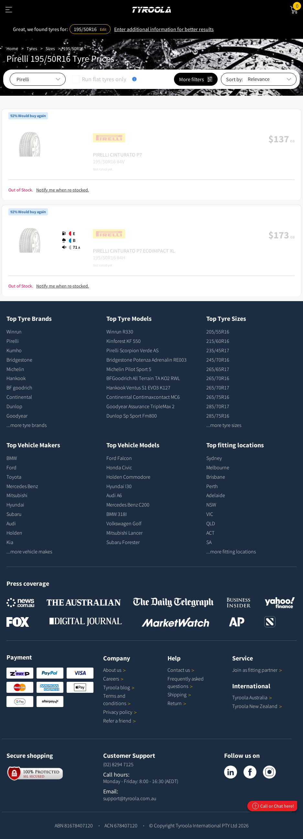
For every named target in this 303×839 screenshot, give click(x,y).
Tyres (32, 48)
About (114, 670)
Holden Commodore (128, 477)
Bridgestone (19, 359)
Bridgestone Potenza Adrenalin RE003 (146, 359)
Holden (14, 532)
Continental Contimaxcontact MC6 (143, 397)
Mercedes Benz (22, 486)
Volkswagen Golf (123, 523)
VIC (209, 514)
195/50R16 (73, 48)
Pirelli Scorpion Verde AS (132, 350)
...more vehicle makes (29, 551)
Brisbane (215, 477)
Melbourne (217, 467)
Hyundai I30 (119, 486)
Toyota (13, 477)
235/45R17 (217, 350)
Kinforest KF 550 (123, 341)
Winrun (14, 331)
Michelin (15, 369)
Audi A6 (114, 495)
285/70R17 (217, 406)
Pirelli (12, 341)
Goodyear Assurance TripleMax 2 (140, 406)
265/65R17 (217, 369)
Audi (11, 523)
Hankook (16, 378)
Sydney (214, 458)
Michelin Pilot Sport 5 (128, 369)
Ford (11, 467)
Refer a (119, 720)
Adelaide (215, 495)
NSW (211, 504)
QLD (210, 523)
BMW (11, 458)
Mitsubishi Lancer (124, 532)
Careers (111, 678)
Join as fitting (257, 670)
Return (175, 703)
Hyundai (15, 504)
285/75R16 (217, 415)
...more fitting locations (231, 551)
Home (12, 48)
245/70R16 (217, 359)
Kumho (14, 350)
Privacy (120, 712)
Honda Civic (119, 467)
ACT (210, 532)
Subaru (13, 514)
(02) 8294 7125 (118, 764)
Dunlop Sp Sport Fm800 (131, 415)
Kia (9, 542)
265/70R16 (217, 378)
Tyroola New (257, 706)
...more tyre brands (26, 425)
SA (208, 542)
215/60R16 (217, 341)
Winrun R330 (119, 331)
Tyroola (119, 687)
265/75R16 (217, 397)
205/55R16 (217, 331)
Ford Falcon (119, 458)
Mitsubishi (16, 495)
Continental (19, 397)
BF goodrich (19, 387)
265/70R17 (217, 387)
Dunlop (14, 406)
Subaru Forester (123, 542)
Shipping (177, 694)
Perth (212, 486)
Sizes (50, 48)
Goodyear (16, 415)
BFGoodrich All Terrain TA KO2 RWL (143, 378)
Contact (181, 670)
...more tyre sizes (223, 425)
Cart (298, 5)
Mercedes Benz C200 (127, 504)
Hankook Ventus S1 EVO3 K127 (138, 387)
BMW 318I (116, 514)
